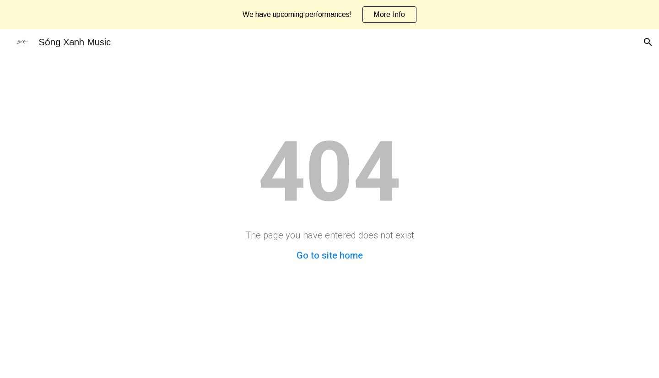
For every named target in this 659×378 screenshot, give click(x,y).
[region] (329, 14)
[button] (648, 42)
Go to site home (330, 255)
